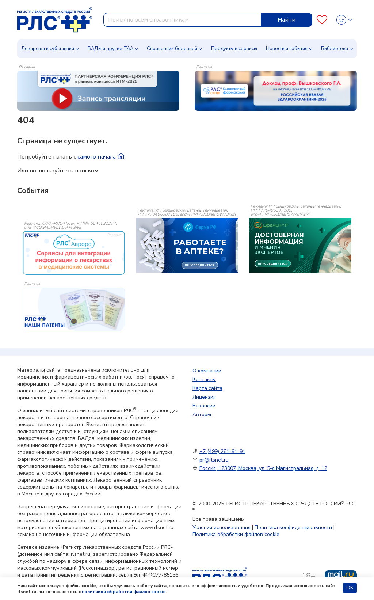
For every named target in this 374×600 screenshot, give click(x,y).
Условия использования (221, 527)
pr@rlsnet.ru (214, 459)
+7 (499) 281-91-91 (222, 451)
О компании (206, 370)
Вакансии (203, 405)
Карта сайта (207, 388)
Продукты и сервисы (234, 48)
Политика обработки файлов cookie (235, 534)
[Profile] (344, 19)
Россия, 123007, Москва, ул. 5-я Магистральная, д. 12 (263, 468)
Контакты (204, 379)
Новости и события (287, 48)
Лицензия (204, 397)
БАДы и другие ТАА (110, 48)
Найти (286, 20)
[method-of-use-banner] (98, 90)
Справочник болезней (172, 48)
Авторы (201, 414)
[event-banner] (74, 253)
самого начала (101, 157)
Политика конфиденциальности (293, 527)
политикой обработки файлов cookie (124, 592)
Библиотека (334, 48)
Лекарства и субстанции (47, 48)
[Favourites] (322, 20)
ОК (350, 587)
